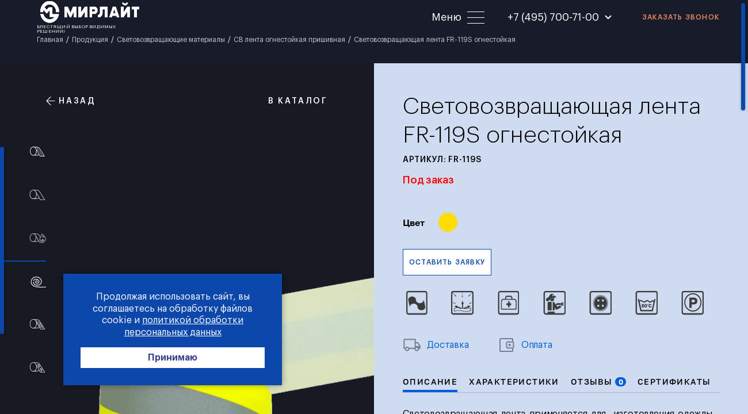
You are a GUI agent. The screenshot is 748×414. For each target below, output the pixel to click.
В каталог (291, 101)
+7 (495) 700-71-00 (553, 17)
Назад (71, 101)
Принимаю (172, 357)
